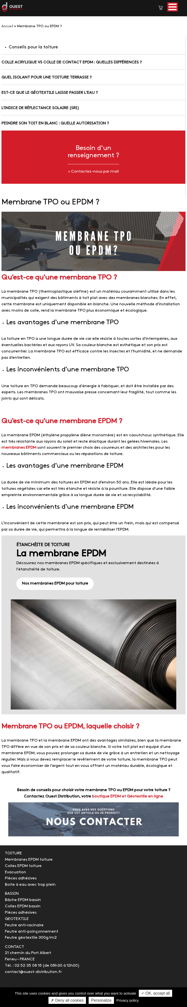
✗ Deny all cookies (67, 1000)
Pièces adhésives (21, 878)
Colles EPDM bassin (22, 906)
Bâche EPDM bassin (23, 900)
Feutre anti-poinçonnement (31, 931)
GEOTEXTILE (17, 919)
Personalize (101, 1000)
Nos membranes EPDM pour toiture (55, 583)
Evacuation (15, 872)
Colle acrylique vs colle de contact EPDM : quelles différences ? (71, 62)
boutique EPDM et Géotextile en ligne (127, 796)
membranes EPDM (18, 447)
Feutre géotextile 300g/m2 (31, 937)
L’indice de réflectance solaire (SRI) (40, 108)
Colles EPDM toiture (23, 866)
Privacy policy (127, 1000)
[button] (172, 6)
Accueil (7, 26)
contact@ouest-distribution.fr (33, 972)
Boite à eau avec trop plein (30, 884)
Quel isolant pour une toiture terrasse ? (46, 77)
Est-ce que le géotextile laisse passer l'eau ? (49, 93)
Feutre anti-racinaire (24, 925)
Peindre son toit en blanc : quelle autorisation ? (55, 123)
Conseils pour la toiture (33, 47)
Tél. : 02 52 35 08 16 (23, 965)
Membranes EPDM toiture (29, 859)
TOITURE (13, 853)
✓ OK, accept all (155, 993)
